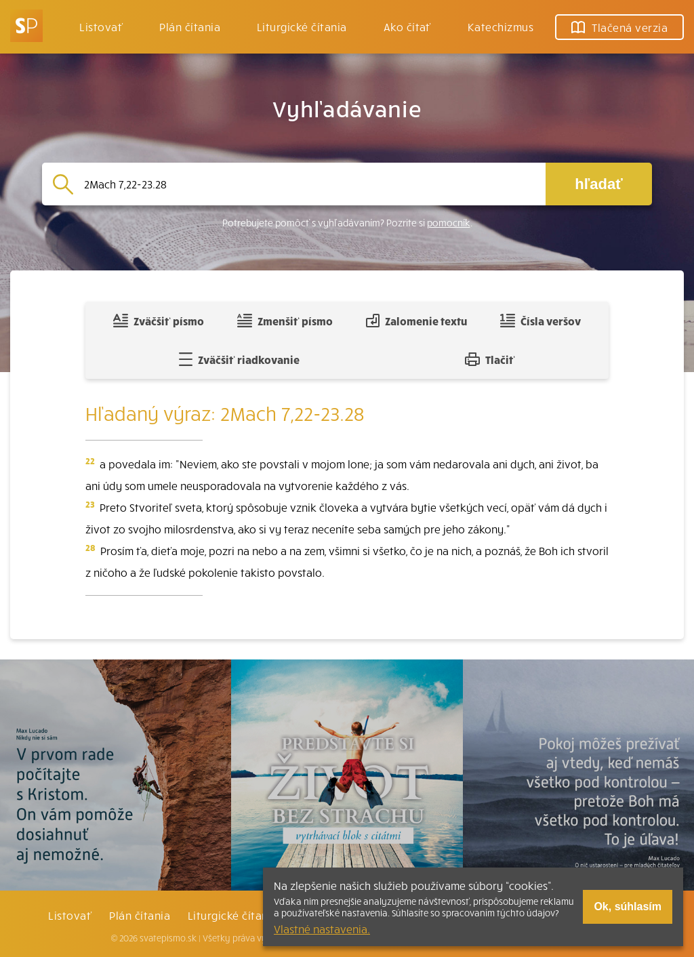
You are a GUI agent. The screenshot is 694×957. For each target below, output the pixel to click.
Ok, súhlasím (627, 906)
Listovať (101, 26)
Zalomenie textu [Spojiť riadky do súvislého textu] (416, 320)
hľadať (598, 184)
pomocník (448, 222)
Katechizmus (500, 26)
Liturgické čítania (302, 26)
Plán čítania (139, 915)
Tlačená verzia (619, 27)
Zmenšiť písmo (285, 320)
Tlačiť (490, 359)
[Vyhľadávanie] (309, 184)
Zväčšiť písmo (158, 320)
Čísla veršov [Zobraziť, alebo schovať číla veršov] (540, 320)
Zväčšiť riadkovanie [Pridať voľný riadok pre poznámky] (239, 359)
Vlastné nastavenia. (322, 928)
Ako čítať (407, 26)
